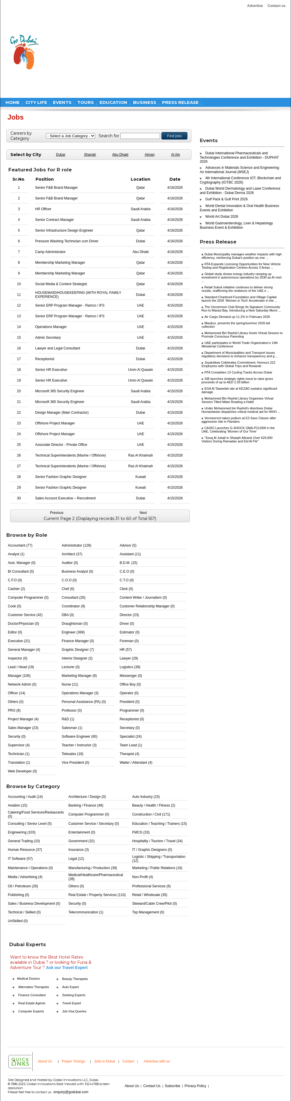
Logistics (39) (130, 667)
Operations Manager (51, 327)
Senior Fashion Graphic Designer (60, 477)
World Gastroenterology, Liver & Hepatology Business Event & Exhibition (236, 225)
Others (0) (15, 702)
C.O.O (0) (69, 580)
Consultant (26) (73, 598)
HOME (12, 102)
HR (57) (126, 650)
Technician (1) (19, 754)
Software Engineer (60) (79, 736)
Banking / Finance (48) (85, 805)
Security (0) (16, 736)
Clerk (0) (126, 589)
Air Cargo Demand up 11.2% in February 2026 (237, 316)
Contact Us (151, 1086)
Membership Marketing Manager (60, 263)
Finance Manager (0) (78, 641)
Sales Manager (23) (23, 728)
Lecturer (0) (71, 667)
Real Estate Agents (31, 1003)
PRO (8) (14, 710)
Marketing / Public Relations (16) (157, 868)
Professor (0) (72, 710)
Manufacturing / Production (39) (92, 868)
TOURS (85, 102)
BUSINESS (144, 102)
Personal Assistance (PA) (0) (84, 702)
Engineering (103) (21, 832)
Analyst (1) (16, 554)
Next (143, 513)
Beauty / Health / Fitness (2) (153, 805)
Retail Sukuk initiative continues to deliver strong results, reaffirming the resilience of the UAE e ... (237, 288)
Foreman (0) (129, 641)
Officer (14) (16, 693)
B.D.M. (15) (128, 563)
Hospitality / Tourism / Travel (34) (157, 841)
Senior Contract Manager (54, 220)
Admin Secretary (48, 338)
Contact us (277, 6)
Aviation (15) (17, 805)
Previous (57, 513)
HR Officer (43, 209)
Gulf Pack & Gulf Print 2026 (226, 199)
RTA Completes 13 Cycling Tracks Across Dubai (238, 372)
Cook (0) (14, 606)
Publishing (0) (18, 895)
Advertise (255, 6)
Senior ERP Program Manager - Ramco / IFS (70, 305)
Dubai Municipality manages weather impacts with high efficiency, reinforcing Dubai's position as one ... (242, 255)
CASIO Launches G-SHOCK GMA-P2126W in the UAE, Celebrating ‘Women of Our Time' (238, 429)
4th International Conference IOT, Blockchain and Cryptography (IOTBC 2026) (240, 180)
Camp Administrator (50, 252)
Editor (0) (15, 632)
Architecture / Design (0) (87, 797)
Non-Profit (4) (142, 877)
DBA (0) (68, 615)
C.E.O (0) (127, 571)
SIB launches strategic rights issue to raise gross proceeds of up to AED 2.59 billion (237, 380)
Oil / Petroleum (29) (23, 886)
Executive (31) (19, 641)
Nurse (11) (70, 684)
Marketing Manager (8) (79, 676)
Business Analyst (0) (77, 571)
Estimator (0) (130, 632)
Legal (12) (76, 859)
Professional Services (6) (151, 886)
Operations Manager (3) (80, 693)
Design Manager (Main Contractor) (62, 413)
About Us (45, 1061)
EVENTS (62, 102)
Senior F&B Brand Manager (56, 188)
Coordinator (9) (73, 606)
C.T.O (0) (127, 580)
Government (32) (81, 841)
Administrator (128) (76, 545)
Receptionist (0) (132, 719)
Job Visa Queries (74, 1011)
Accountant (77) (20, 545)
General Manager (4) (24, 650)
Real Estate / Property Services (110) (97, 895)
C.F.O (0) (15, 580)
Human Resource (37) (25, 850)
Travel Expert (71, 1003)
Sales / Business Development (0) (34, 904)
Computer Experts (31, 1011)
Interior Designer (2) (77, 658)
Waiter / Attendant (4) (136, 763)
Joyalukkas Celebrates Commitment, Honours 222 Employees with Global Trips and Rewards (238, 364)
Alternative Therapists (33, 987)
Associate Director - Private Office (61, 445)
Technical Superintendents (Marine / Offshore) (70, 455)
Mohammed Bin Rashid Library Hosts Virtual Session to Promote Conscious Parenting (242, 334)
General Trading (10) (24, 841)
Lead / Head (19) (21, 667)
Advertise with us (157, 1061)
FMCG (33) (141, 832)
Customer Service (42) (25, 615)
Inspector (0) (17, 658)
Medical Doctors (28, 978)
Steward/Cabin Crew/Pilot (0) (154, 904)
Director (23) (129, 615)
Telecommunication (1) (85, 912)
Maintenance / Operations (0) (30, 868)
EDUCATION (113, 102)
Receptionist (44, 359)
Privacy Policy (195, 1086)
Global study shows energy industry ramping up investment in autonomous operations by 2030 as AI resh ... (242, 277)
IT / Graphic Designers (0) (152, 850)
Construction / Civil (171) (151, 814)
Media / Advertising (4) (25, 877)
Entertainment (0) (81, 832)
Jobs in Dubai (104, 1061)
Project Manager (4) (23, 719)
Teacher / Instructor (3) (79, 745)
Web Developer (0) (22, 771)
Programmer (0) (132, 710)
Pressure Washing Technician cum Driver (67, 241)
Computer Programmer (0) (28, 598)
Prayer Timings (73, 1061)
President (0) (130, 702)
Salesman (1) (72, 728)
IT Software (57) (20, 859)
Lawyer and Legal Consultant (57, 348)
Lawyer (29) (129, 658)
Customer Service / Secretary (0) (93, 824)
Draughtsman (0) (75, 624)
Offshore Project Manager (55, 423)
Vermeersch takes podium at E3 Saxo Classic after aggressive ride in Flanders (239, 419)
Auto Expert (70, 987)
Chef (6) (68, 589)
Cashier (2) (16, 589)
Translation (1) (19, 763)
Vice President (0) (75, 763)
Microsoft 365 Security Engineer (59, 391)
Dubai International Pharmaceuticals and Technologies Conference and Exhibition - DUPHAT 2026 (239, 157)
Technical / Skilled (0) (24, 912)
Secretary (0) (130, 728)
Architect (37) (72, 554)
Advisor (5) (128, 545)
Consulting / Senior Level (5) (29, 824)
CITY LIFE (36, 102)
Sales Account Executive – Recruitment (65, 498)
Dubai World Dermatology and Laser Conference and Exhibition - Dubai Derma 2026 (240, 190)
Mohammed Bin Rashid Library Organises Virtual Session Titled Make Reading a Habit (237, 400)
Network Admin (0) (22, 684)
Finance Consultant (32, 995)
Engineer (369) (73, 632)
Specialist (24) (131, 736)
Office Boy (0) (130, 684)
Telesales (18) (72, 754)
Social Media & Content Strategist (61, 284)
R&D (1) (68, 719)
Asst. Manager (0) (21, 563)
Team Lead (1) (131, 745)
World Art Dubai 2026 (221, 217)
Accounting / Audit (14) (25, 797)
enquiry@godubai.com (71, 1092)
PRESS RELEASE (180, 102)
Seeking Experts (73, 995)
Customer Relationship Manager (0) (147, 606)
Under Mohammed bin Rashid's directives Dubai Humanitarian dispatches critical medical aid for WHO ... (241, 409)
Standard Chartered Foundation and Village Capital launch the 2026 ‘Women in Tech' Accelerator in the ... (239, 298)
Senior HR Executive (51, 370)
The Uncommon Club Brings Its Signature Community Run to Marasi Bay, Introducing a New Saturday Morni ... (241, 308)
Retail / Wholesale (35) (149, 895)
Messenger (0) (131, 676)
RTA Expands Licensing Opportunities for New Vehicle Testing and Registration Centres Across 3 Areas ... (241, 265)
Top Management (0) (148, 912)
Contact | (130, 1061)
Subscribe (172, 1086)
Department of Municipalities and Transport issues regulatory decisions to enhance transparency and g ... (240, 354)
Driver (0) (127, 624)
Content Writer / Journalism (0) (143, 598)
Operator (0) (129, 693)
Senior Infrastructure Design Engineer (64, 230)
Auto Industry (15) (146, 797)
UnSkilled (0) (18, 921)
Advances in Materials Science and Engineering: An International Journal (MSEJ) (240, 170)
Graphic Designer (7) (78, 650)
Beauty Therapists (75, 979)
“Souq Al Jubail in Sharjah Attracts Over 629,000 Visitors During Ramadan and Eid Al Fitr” (237, 439)
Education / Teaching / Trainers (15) (159, 824)
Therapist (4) (129, 754)
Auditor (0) (70, 563)
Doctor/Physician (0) (23, 624)
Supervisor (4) (19, 745)
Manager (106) (19, 676)
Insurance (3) (78, 850)
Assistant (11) (130, 554)
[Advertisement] (118, 52)
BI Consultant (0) (21, 571)
